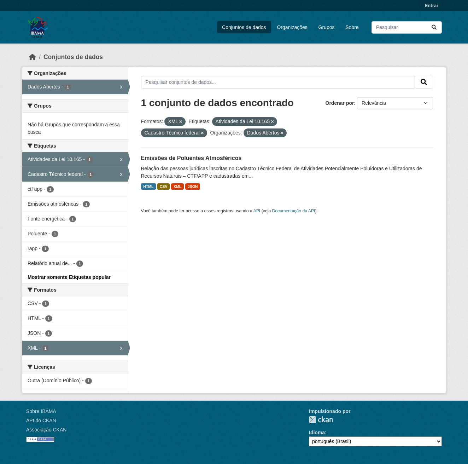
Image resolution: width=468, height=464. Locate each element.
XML (177, 186)
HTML (148, 186)
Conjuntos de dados (244, 27)
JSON (193, 186)
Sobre (351, 27)
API (257, 210)
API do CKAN (41, 420)
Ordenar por (340, 103)
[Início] (32, 57)
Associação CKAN (46, 430)
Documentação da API (293, 210)
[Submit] (434, 27)
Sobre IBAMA (41, 411)
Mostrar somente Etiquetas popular (69, 277)
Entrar (431, 5)
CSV (164, 186)
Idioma (317, 432)
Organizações (292, 27)
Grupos (326, 27)
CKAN (321, 419)
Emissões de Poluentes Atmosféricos (191, 158)
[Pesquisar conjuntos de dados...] (407, 27)
